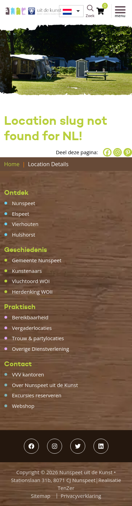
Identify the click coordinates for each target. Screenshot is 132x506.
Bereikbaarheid (30, 317)
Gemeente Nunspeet (36, 260)
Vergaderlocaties (32, 327)
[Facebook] (107, 152)
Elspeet (20, 213)
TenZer (66, 487)
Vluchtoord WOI (31, 281)
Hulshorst (23, 234)
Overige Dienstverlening (40, 348)
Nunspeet (23, 203)
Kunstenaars (27, 270)
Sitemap (40, 495)
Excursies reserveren (36, 395)
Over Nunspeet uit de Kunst (45, 385)
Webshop (23, 405)
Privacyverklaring (81, 495)
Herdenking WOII (32, 291)
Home (11, 164)
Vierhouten (25, 224)
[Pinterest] (127, 152)
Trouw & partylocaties (38, 338)
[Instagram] (117, 152)
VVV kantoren (28, 374)
